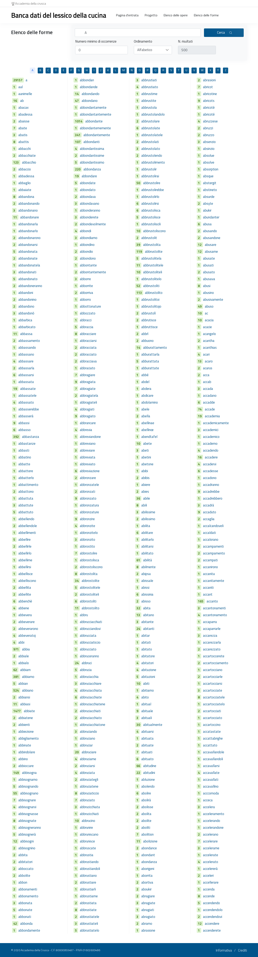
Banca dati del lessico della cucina (58, 15)
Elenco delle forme (206, 15)
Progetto (151, 15)
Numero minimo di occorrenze (96, 41)
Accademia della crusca (28, 3)
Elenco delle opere (175, 15)
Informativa (224, 950)
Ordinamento (143, 41)
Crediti (242, 950)
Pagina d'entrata (127, 15)
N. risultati (185, 41)
